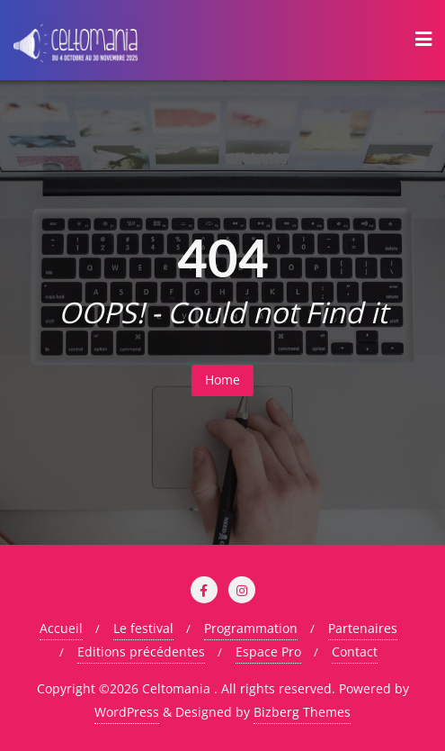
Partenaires (362, 628)
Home (222, 379)
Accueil (61, 628)
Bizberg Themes (302, 711)
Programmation (251, 628)
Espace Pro (268, 651)
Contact (355, 651)
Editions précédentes (141, 651)
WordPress (126, 711)
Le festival (143, 628)
